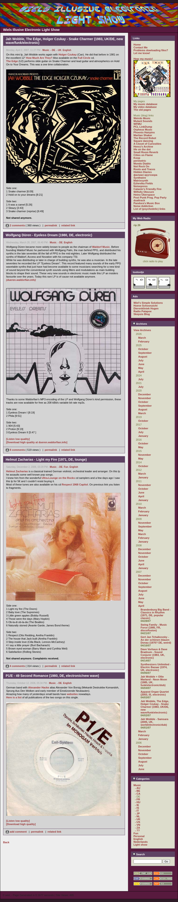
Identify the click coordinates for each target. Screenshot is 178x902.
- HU (137, 802)
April (141, 371)
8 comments (16, 449)
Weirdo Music (142, 118)
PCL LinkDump (143, 126)
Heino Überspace (144, 194)
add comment (16, 831)
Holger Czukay (67, 54)
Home (137, 44)
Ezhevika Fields (143, 183)
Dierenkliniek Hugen (146, 308)
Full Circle (84, 57)
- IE (137, 805)
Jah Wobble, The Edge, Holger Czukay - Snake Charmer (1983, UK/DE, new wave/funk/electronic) (155, 707)
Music (45, 50)
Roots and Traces (144, 169)
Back (6, 842)
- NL (137, 816)
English (67, 50)
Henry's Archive (143, 146)
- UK (59, 50)
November (144, 398)
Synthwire (140, 177)
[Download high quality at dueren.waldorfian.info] (36, 442)
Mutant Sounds (143, 121)
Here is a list (14, 697)
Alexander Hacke (38, 687)
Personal (139, 836)
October (143, 349)
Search (139, 854)
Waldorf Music (101, 246)
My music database (145, 104)
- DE (52, 50)
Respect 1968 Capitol (75, 484)
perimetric (140, 160)
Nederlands (141, 841)
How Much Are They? (39, 57)
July (140, 360)
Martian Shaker (143, 135)
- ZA (137, 827)
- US (137, 822)
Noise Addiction (143, 206)
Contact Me (140, 47)
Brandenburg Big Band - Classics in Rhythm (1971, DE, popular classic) (156, 614)
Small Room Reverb (146, 152)
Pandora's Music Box (147, 203)
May (140, 368)
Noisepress (140, 186)
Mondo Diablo (142, 163)
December (144, 394)
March (142, 337)
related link (68, 225)
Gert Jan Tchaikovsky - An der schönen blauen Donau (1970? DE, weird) (156, 640)
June (141, 364)
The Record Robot (145, 138)
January (143, 435)
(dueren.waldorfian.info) (21, 279)
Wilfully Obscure (144, 191)
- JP (137, 813)
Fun (66, 467)
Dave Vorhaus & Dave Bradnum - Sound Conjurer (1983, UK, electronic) (154, 653)
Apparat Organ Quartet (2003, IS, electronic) (155, 693)
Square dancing (143, 140)
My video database (145, 106)
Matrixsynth (141, 180)
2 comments (16, 225)
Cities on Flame (143, 155)
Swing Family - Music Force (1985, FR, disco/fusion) (154, 627)
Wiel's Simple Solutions (148, 302)
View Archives (142, 330)
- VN (137, 824)
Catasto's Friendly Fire (147, 189)
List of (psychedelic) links (149, 208)
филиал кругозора (145, 174)
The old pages (142, 109)
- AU (137, 788)
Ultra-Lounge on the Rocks (58, 477)
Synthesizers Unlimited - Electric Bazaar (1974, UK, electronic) (156, 667)
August (142, 356)
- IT (137, 810)
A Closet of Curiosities (147, 143)
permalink (51, 225)
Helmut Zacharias (17, 471)
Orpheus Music (143, 129)
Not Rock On (141, 166)
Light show (140, 844)
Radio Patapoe (142, 311)
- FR (137, 799)
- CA (137, 793)
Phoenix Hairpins (144, 132)
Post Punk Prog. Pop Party (150, 197)
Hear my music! (143, 58)
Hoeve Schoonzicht (145, 305)
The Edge (12, 61)
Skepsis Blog (142, 314)
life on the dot (142, 149)
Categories (141, 778)
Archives (140, 323)
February (143, 341)
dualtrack (139, 200)
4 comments (16, 666)
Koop (137, 157)
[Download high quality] (21, 824)
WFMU (138, 123)
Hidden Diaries (143, 172)
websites (72, 694)
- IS (137, 807)
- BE (137, 790)
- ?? (137, 830)
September (145, 352)
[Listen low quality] (18, 439)
